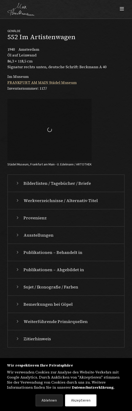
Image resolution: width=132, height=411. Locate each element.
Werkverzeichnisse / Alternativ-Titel (56, 200)
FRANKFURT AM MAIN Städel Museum (42, 82)
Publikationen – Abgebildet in (49, 270)
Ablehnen (49, 400)
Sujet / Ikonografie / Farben (46, 287)
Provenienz (31, 218)
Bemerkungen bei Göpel (44, 304)
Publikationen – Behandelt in (48, 252)
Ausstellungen (34, 235)
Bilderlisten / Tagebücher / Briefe (53, 183)
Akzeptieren (80, 400)
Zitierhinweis (33, 339)
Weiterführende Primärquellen (51, 321)
